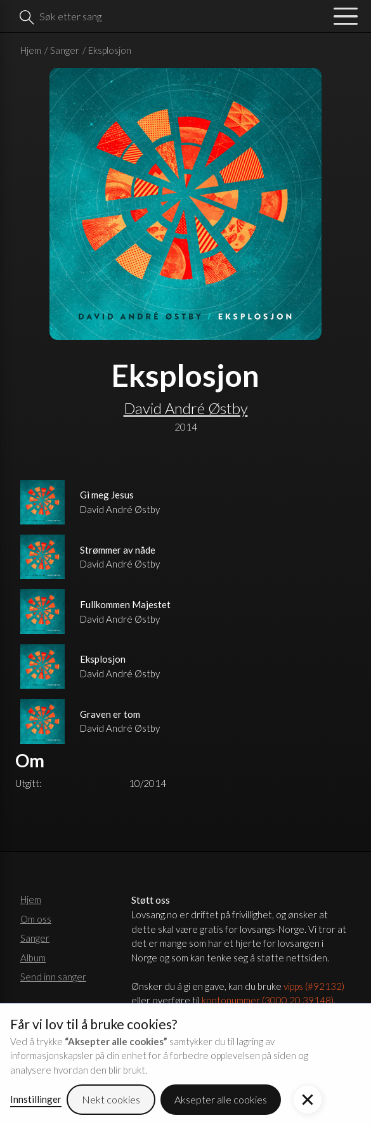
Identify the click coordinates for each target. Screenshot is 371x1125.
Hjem (30, 50)
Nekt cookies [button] (111, 1099)
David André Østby (186, 408)
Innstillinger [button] (36, 1099)
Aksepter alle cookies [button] (220, 1099)
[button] (308, 1100)
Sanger (64, 50)
